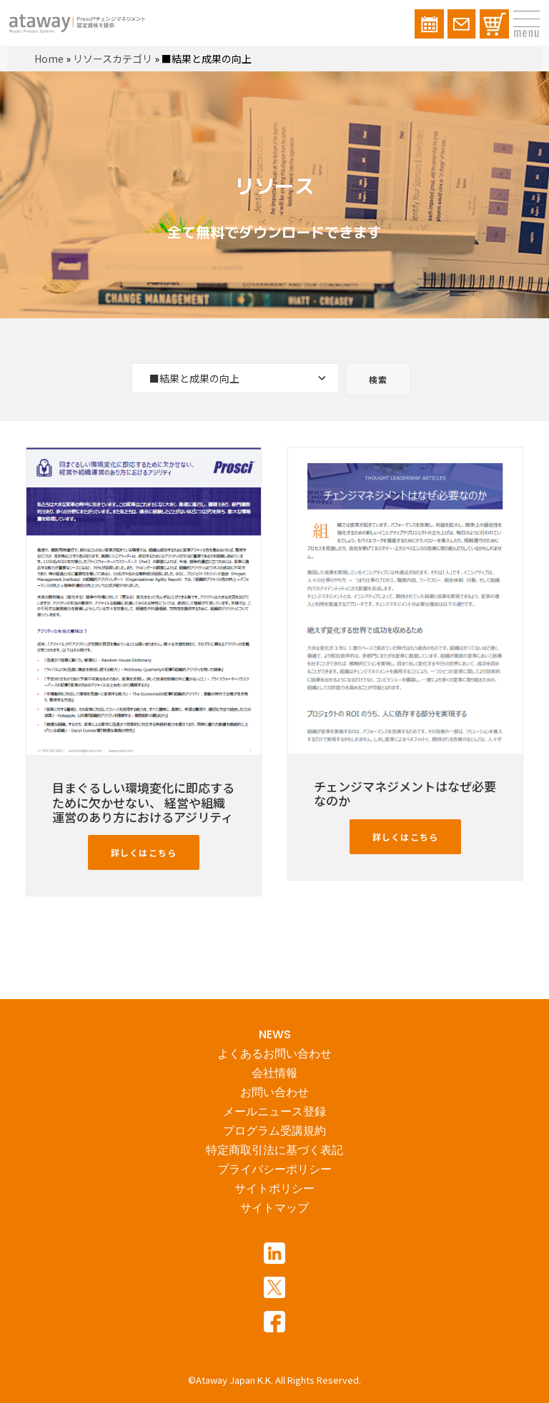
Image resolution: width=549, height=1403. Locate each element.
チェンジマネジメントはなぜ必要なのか (405, 793)
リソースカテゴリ (112, 58)
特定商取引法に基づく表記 (274, 1150)
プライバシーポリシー (274, 1169)
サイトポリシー (274, 1188)
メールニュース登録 (274, 1111)
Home (49, 58)
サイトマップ (274, 1208)
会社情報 (274, 1073)
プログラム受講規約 (274, 1131)
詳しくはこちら (144, 852)
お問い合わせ (274, 1092)
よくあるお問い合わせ (274, 1053)
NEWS (275, 1034)
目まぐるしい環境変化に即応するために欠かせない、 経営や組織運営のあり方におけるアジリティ (143, 802)
